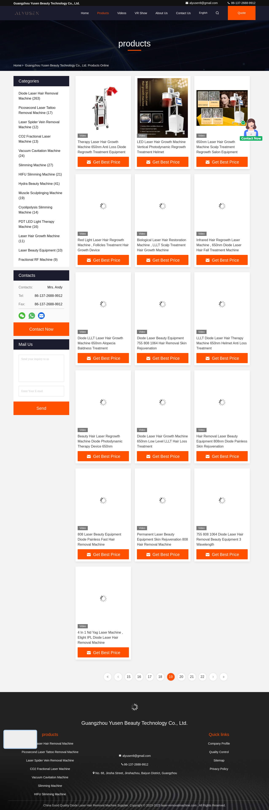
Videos (120, 13)
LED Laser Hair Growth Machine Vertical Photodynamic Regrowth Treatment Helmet (161, 147)
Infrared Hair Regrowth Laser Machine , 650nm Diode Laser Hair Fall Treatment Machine (218, 245)
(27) (36, 165)
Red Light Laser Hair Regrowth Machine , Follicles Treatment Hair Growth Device (103, 245)
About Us (160, 13)
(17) (37, 110)
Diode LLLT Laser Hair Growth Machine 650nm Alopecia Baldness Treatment (100, 343)
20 (181, 677)
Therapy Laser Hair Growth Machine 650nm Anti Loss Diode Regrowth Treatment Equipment (102, 147)
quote (241, 13)
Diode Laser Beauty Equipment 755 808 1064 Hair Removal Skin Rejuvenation (162, 343)
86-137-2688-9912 (241, 3)
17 (150, 677)
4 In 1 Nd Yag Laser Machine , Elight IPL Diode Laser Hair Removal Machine (100, 637)
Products (101, 13)
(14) (35, 210)
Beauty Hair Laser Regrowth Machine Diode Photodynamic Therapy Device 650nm (100, 441)
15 (129, 677)
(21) (40, 174)
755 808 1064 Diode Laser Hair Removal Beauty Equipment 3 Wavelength (219, 539)
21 (192, 677)
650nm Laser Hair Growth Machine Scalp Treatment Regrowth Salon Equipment (217, 147)
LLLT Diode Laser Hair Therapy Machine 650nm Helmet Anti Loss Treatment (221, 343)
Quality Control (219, 752)
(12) (39, 124)
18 (160, 677)
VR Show (139, 13)
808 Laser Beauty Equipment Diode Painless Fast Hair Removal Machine (99, 539)
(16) (36, 224)
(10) (40, 250)
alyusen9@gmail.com (202, 3)
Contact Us (182, 13)
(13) (35, 139)
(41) (39, 183)
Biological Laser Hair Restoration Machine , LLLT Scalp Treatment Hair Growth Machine (161, 245)
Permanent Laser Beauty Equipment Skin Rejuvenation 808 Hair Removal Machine (162, 539)
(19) (40, 195)
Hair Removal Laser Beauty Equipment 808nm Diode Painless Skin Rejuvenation (221, 441)
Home (83, 13)
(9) (38, 259)
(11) (39, 238)
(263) (38, 96)
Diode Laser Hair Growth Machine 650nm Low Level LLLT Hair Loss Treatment (162, 441)
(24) (39, 153)
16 (139, 677)
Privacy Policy (219, 769)
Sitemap (219, 760)
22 (202, 677)
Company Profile (219, 743)
